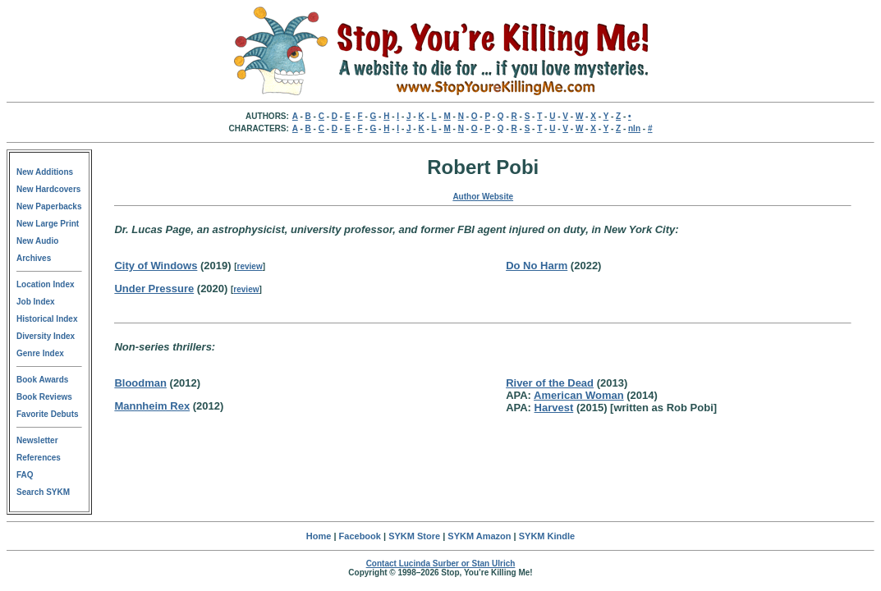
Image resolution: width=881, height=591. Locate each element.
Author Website (482, 196)
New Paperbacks (49, 206)
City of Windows (155, 265)
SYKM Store (414, 536)
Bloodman (140, 383)
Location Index (45, 284)
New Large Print (47, 223)
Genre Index (40, 353)
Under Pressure (154, 288)
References (38, 457)
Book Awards (42, 379)
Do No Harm (536, 265)
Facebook (360, 536)
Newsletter (37, 440)
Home (319, 536)
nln (634, 128)
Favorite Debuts (47, 414)
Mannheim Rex (152, 406)
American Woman (579, 395)
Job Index (35, 301)
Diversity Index (45, 336)
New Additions (44, 171)
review (250, 266)
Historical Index (46, 318)
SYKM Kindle (547, 536)
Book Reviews (44, 396)
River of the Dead (550, 383)
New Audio (37, 240)
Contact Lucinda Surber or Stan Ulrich (441, 563)
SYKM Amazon (479, 536)
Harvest (554, 407)
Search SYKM (43, 492)
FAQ (25, 474)
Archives (33, 258)
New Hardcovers (48, 189)
